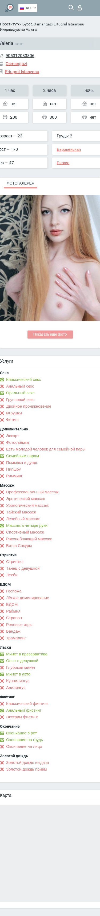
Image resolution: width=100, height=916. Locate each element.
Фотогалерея (20, 183)
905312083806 (20, 55)
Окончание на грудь (24, 739)
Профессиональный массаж (32, 492)
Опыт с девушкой (22, 660)
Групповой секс (20, 399)
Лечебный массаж (23, 518)
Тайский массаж (21, 512)
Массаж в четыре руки (26, 525)
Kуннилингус (17, 680)
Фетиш (12, 419)
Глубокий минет (20, 667)
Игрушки (14, 413)
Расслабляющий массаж (29, 538)
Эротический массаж (25, 498)
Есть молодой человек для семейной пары (45, 449)
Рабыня (13, 611)
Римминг (14, 476)
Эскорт (12, 435)
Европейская (69, 149)
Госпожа (14, 591)
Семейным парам (22, 455)
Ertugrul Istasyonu (69, 24)
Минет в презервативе (26, 654)
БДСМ (12, 604)
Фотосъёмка (17, 442)
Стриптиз (14, 561)
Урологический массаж (27, 505)
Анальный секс (20, 386)
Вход (80, 8)
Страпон (14, 617)
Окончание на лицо (24, 746)
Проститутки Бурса (16, 24)
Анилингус (15, 687)
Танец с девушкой (22, 568)
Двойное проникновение (28, 406)
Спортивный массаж (25, 532)
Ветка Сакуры (19, 545)
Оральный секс (20, 393)
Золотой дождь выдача (27, 762)
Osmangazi (43, 24)
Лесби (12, 575)
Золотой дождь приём (26, 769)
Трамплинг (16, 638)
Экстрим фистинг (22, 717)
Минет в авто (18, 674)
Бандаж (13, 631)
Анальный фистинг (23, 710)
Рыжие (63, 162)
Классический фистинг (27, 703)
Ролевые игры (19, 624)
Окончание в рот (21, 733)
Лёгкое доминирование (27, 597)
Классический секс (23, 379)
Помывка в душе (21, 462)
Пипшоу (13, 469)
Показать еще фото (50, 334)
